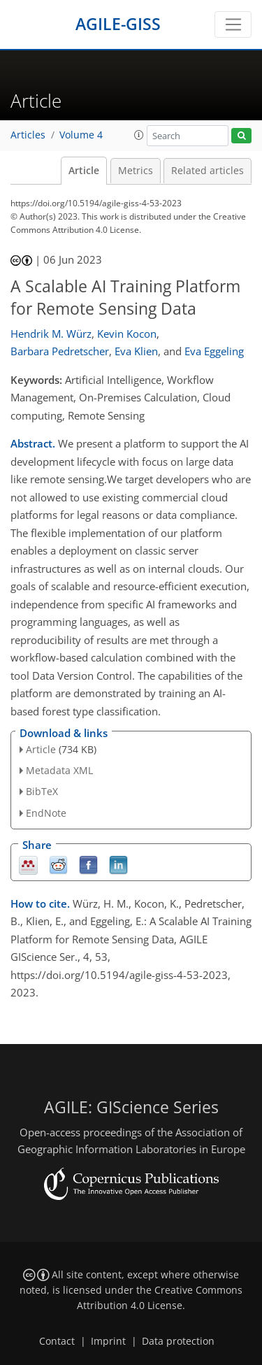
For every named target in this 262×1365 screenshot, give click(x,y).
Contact (57, 1341)
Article (83, 170)
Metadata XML (59, 770)
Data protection (178, 1341)
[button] (139, 135)
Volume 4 (81, 135)
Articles (27, 135)
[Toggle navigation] (233, 24)
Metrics (135, 170)
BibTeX (42, 791)
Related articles (207, 170)
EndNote (46, 813)
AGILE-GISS (118, 24)
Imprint (108, 1341)
